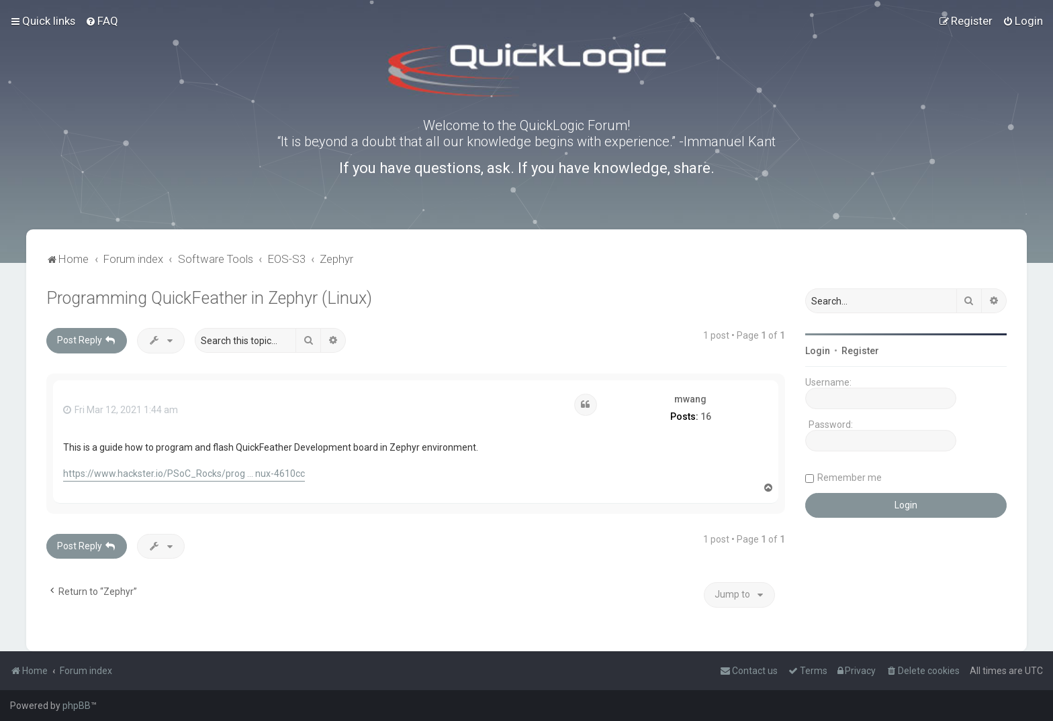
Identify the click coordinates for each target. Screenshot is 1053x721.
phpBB (76, 705)
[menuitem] (101, 20)
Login (817, 350)
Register (860, 350)
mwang (690, 399)
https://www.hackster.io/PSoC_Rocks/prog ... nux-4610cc (184, 473)
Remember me (849, 477)
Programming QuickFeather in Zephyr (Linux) (209, 298)
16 (705, 416)
